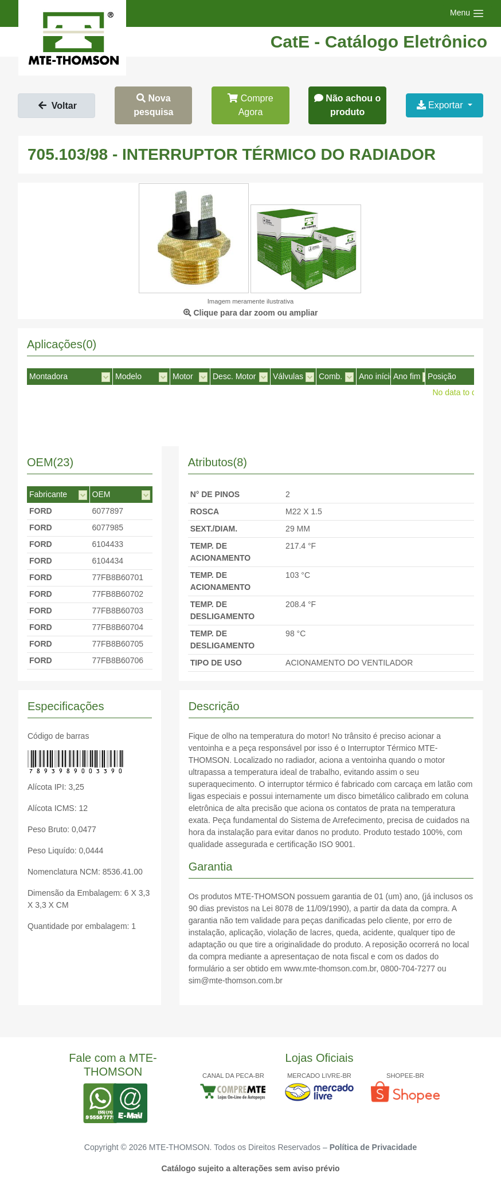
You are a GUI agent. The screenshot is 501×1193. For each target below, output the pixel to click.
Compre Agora (250, 105)
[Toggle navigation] (467, 13)
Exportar (441, 105)
